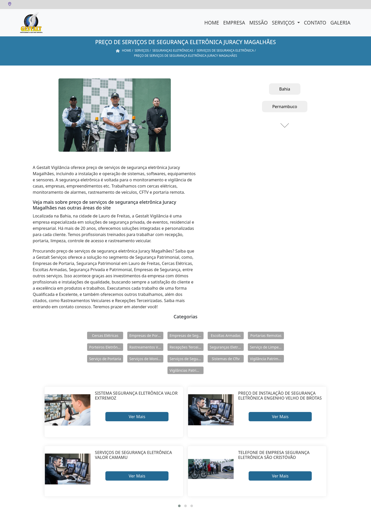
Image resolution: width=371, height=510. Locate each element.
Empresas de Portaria (146, 335)
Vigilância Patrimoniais (267, 358)
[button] (179, 505)
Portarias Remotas (265, 335)
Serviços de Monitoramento (146, 358)
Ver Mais (137, 416)
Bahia (284, 89)
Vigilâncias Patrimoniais (187, 370)
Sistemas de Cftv (226, 358)
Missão (258, 22)
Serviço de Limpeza (266, 347)
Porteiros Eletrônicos (106, 347)
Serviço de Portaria (105, 358)
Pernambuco (284, 106)
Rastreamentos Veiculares (146, 347)
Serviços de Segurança (187, 358)
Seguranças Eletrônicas (227, 347)
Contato (315, 22)
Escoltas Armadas (225, 335)
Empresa (234, 22)
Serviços (284, 22)
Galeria (340, 22)
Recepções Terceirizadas (187, 347)
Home (211, 22)
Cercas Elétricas (105, 335)
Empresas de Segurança (187, 335)
